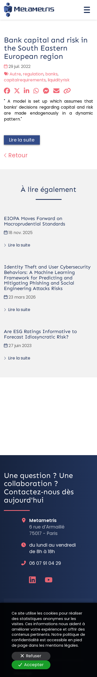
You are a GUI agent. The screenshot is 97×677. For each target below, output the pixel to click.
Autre (15, 74)
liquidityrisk (59, 80)
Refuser (31, 656)
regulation (33, 74)
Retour (16, 155)
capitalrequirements (25, 80)
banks (51, 74)
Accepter (31, 665)
